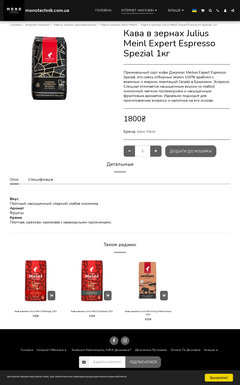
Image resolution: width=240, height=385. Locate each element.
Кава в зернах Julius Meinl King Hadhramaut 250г (148, 314)
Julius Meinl (146, 131)
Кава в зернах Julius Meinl (119, 25)
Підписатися (143, 364)
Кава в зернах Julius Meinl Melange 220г (35, 314)
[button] (202, 10)
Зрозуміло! (219, 377)
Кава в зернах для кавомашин (75, 25)
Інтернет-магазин (37, 25)
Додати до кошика (191, 151)
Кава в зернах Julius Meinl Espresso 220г (92, 314)
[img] (35, 280)
